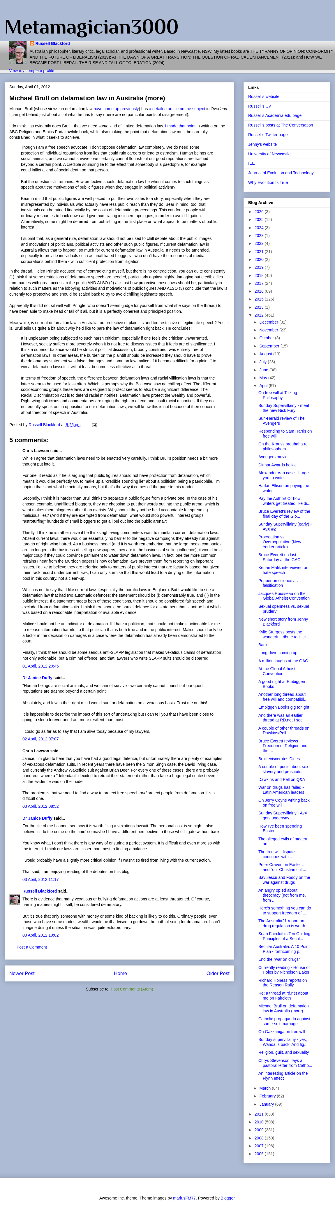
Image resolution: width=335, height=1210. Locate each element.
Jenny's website (262, 144)
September (269, 346)
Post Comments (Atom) (132, 989)
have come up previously (116, 108)
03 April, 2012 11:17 (40, 879)
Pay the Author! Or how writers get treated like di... (284, 501)
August (266, 354)
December (269, 322)
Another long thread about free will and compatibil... (282, 697)
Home (120, 973)
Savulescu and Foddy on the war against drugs (284, 880)
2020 (260, 259)
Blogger (227, 1198)
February (268, 1096)
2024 (260, 227)
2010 (260, 1122)
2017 (260, 283)
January (267, 1104)
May (263, 377)
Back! (263, 644)
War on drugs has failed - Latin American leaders (281, 790)
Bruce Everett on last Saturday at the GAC (279, 557)
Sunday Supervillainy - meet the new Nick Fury (283, 408)
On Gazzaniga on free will (281, 1031)
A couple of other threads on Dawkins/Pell (283, 730)
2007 (260, 1146)
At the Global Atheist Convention (276, 671)
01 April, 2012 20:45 (40, 666)
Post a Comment (32, 947)
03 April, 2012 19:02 (40, 935)
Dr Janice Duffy (37, 677)
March (265, 1088)
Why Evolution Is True (268, 182)
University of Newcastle (269, 154)
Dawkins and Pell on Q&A (281, 779)
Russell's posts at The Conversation (280, 125)
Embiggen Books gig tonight (283, 707)
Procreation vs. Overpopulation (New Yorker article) (279, 542)
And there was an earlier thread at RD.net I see (280, 718)
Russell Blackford (53, 43)
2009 (260, 1130)
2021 (260, 251)
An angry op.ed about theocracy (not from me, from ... (282, 895)
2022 (260, 243)
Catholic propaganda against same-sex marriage (284, 1021)
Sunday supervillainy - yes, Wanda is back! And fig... (283, 1042)
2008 (260, 1138)
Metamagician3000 (92, 26)
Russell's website (263, 96)
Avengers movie (273, 456)
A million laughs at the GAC (283, 660)
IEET (252, 163)
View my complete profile (31, 70)
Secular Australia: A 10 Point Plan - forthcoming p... (284, 949)
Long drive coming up (277, 652)
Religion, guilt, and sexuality (283, 1052)
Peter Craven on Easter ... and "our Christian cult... (282, 867)
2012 (260, 315)
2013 (260, 307)
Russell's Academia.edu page (275, 115)
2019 (260, 267)
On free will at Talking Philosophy (277, 395)
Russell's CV (259, 106)
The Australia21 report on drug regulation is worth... (283, 923)
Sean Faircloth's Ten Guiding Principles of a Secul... (284, 936)
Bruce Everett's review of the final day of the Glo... (284, 514)
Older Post (218, 973)
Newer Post (22, 973)
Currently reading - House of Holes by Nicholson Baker (284, 970)
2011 (260, 1114)
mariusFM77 (184, 1198)
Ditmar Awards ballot (277, 465)
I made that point (180, 126)
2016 (260, 291)
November (269, 330)
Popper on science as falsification (278, 583)
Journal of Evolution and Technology (281, 173)
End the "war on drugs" (279, 959)
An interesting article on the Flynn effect (283, 1076)
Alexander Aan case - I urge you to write (283, 475)
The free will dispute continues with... (276, 854)
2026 (260, 211)
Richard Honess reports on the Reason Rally (282, 983)
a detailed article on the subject (177, 108)
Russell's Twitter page (268, 134)
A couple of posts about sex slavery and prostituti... (283, 769)
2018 (260, 275)
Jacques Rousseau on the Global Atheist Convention (284, 596)
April (264, 385)
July (263, 361)
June (264, 370)
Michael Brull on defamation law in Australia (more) (283, 1008)
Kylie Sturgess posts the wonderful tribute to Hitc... (283, 634)
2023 (260, 235)
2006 (260, 1153)
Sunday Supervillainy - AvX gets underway (282, 815)
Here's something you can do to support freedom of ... (284, 910)
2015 (260, 299)
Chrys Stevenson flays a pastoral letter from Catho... (285, 1063)
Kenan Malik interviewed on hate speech (283, 570)
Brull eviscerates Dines (279, 758)
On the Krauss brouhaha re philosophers (283, 446)
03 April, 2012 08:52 (40, 806)
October (267, 338)
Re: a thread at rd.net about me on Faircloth (283, 995)
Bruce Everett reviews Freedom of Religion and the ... (282, 746)
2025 (260, 219)
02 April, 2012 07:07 (40, 739)
